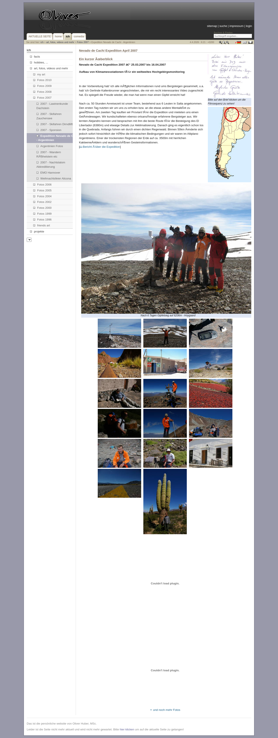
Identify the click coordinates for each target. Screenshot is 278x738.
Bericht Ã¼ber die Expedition (100, 146)
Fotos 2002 (42, 202)
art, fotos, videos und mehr (60, 42)
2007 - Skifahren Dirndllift (54, 124)
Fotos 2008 (42, 91)
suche (223, 26)
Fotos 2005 (42, 190)
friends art (41, 225)
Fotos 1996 (42, 219)
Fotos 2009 (42, 86)
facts (35, 56)
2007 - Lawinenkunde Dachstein (52, 106)
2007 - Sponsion (48, 130)
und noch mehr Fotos (165, 709)
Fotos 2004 (42, 196)
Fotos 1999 (42, 213)
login (249, 26)
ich (42, 42)
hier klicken (127, 729)
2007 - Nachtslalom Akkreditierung (50, 164)
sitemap (212, 26)
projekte (37, 231)
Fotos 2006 (42, 184)
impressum (236, 26)
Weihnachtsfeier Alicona (53, 178)
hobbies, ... (39, 62)
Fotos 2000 (42, 207)
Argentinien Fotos (49, 146)
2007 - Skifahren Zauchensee (49, 116)
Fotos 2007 (83, 42)
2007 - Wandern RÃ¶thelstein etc (48, 154)
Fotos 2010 (42, 80)
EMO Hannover (48, 172)
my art (39, 74)
